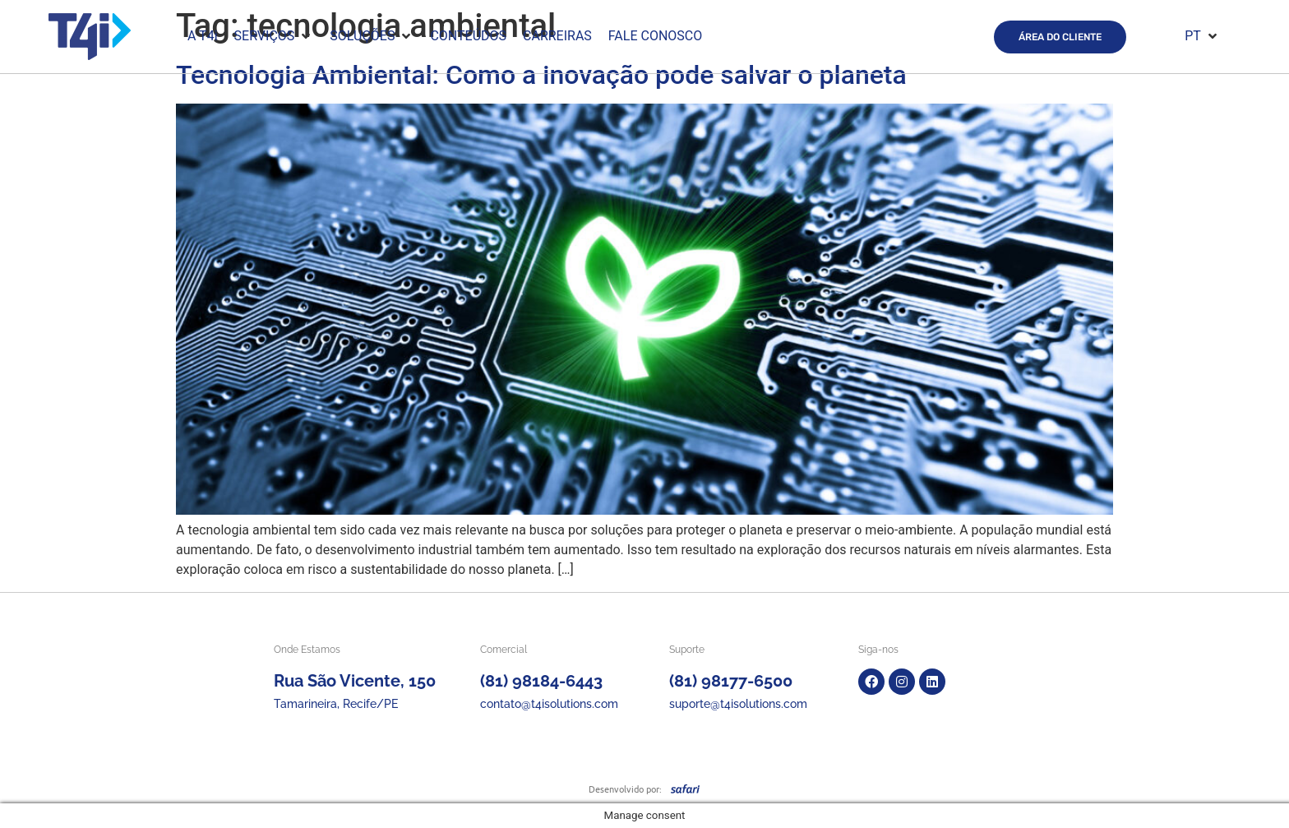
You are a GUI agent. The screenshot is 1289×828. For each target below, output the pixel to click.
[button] (274, 36)
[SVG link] (685, 788)
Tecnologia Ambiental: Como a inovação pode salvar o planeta (541, 74)
